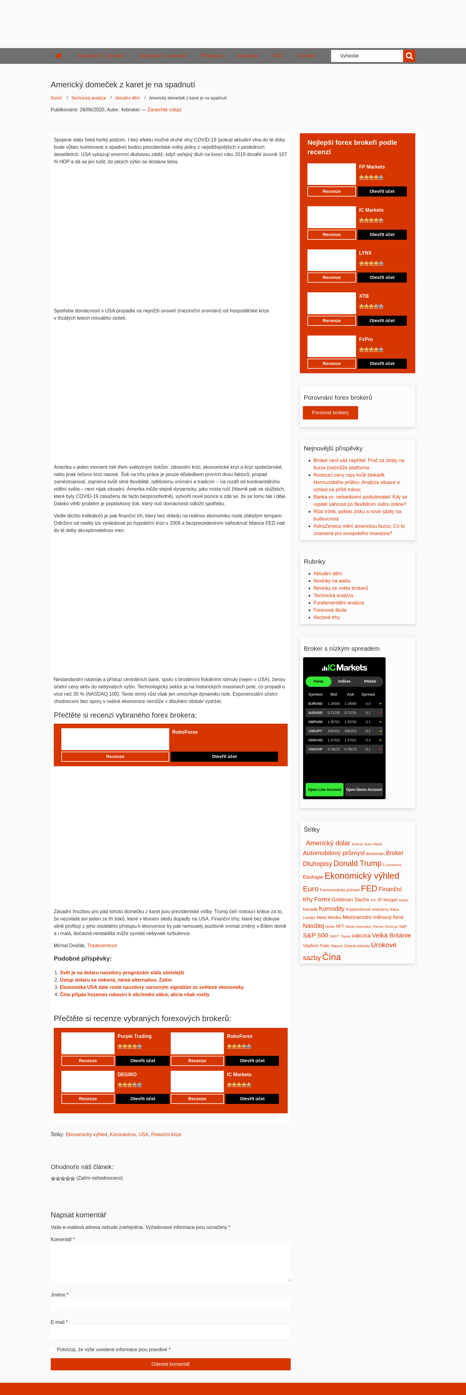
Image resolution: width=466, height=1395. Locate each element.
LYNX (365, 253)
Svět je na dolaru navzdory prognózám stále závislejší (122, 972)
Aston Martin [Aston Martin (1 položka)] (373, 844)
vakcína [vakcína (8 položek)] (361, 936)
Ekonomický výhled (86, 1134)
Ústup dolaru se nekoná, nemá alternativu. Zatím (116, 980)
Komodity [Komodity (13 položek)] (331, 908)
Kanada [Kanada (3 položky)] (310, 909)
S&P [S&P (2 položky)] (403, 926)
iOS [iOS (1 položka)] (373, 900)
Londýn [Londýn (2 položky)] (309, 918)
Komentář (63, 1239)
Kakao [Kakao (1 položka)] (403, 900)
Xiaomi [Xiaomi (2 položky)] (337, 946)
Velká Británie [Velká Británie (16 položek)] (391, 935)
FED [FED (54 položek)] (369, 888)
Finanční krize (166, 1134)
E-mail (59, 1322)
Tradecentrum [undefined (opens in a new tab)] (102, 945)
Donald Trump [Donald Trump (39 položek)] (358, 863)
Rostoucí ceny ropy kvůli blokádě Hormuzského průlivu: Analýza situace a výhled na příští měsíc (357, 482)
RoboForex (185, 732)
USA (144, 1134)
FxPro (366, 339)
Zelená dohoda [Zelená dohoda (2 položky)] (357, 946)
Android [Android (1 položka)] (357, 844)
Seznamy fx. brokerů (162, 56)
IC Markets (239, 1074)
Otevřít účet (224, 756)
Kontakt (306, 56)
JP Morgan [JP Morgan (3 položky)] (387, 899)
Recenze (115, 756)
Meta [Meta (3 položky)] (321, 917)
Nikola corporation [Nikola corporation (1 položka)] (359, 926)
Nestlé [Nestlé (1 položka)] (329, 926)
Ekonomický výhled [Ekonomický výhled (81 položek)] (361, 876)
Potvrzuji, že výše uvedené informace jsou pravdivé (112, 1349)
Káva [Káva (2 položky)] (394, 909)
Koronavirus (123, 1134)
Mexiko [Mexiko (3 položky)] (334, 917)
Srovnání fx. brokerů (101, 56)
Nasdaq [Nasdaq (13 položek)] (313, 925)
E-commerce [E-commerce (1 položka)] (392, 865)
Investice (248, 56)
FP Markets (372, 166)
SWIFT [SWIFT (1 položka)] (334, 936)
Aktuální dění (127, 98)
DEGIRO (127, 1074)
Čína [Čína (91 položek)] (331, 957)
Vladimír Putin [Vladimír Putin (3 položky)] (316, 945)
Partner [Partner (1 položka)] (378, 926)
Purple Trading (135, 1036)
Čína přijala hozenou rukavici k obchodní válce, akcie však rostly (135, 994)
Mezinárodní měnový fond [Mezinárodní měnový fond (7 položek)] (373, 917)
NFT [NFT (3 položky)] (340, 926)
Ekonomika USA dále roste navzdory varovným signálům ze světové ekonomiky (152, 987)
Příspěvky (211, 56)
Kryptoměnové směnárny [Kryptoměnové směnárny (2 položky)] (367, 909)
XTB (364, 296)
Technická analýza (88, 98)
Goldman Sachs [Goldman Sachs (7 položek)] (350, 899)
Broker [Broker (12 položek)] (394, 853)
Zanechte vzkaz (164, 109)
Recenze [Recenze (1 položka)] (391, 926)
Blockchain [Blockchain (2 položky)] (375, 854)
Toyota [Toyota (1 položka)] (345, 936)
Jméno (60, 1294)
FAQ (277, 56)
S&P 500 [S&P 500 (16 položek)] (315, 935)
